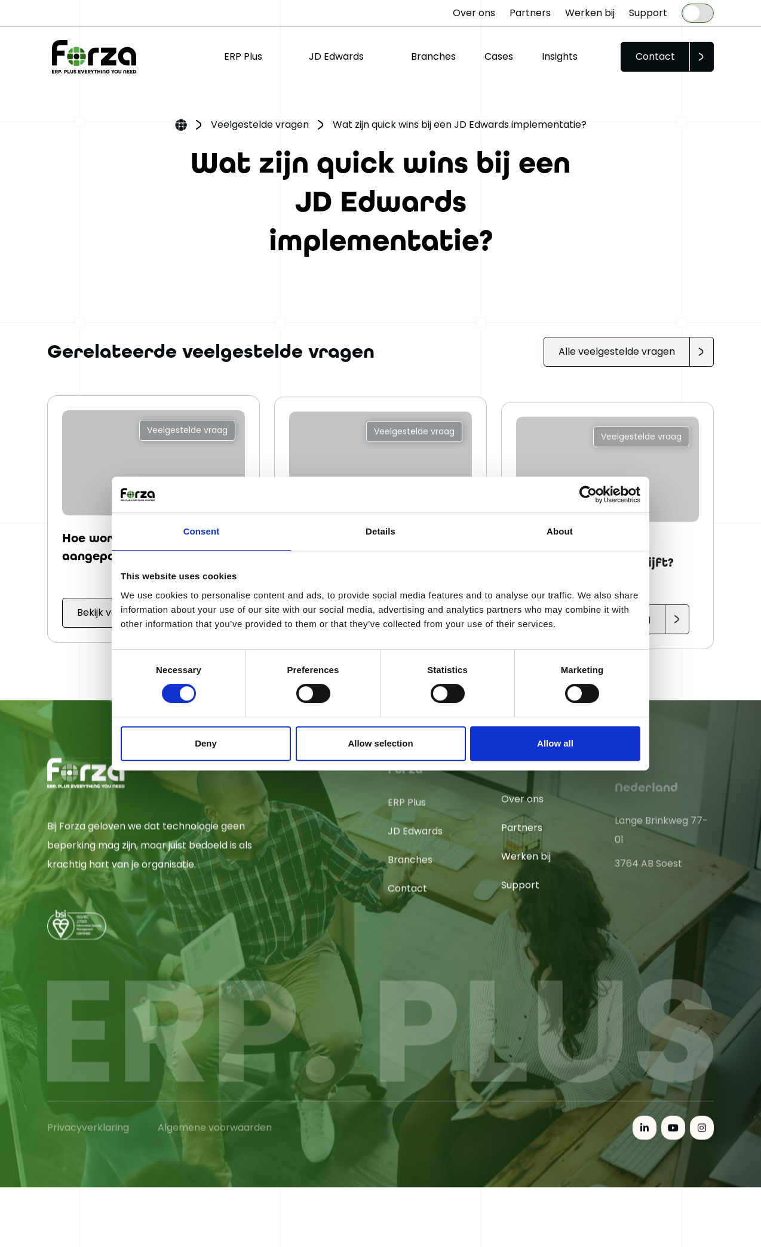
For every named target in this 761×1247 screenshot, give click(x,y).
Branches (433, 56)
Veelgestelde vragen (260, 124)
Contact (655, 56)
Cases (498, 56)
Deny (206, 743)
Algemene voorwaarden (215, 1185)
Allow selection (380, 743)
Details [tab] (380, 531)
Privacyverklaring (88, 1185)
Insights (560, 56)
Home (181, 126)
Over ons (474, 13)
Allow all (555, 743)
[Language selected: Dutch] (698, 13)
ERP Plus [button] (243, 56)
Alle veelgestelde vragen (617, 351)
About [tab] (560, 531)
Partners (530, 13)
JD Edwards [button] (336, 56)
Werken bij (590, 13)
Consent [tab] (201, 531)
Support (648, 13)
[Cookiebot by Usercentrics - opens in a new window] (588, 494)
